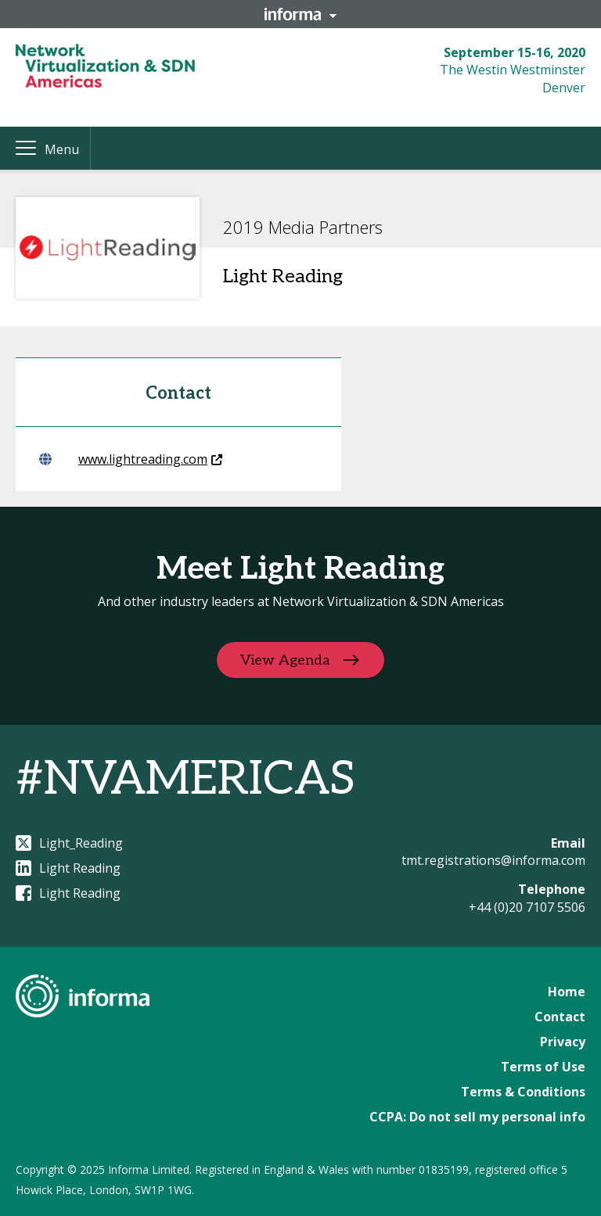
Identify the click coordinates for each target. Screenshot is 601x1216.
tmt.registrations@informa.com (493, 860)
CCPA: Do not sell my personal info (477, 1116)
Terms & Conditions (523, 1091)
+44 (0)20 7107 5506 (527, 907)
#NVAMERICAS (185, 779)
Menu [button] (62, 149)
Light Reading (68, 868)
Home (566, 991)
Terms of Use (543, 1066)
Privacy (562, 1041)
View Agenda (285, 659)
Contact (559, 1016)
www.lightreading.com (130, 459)
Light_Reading (69, 843)
